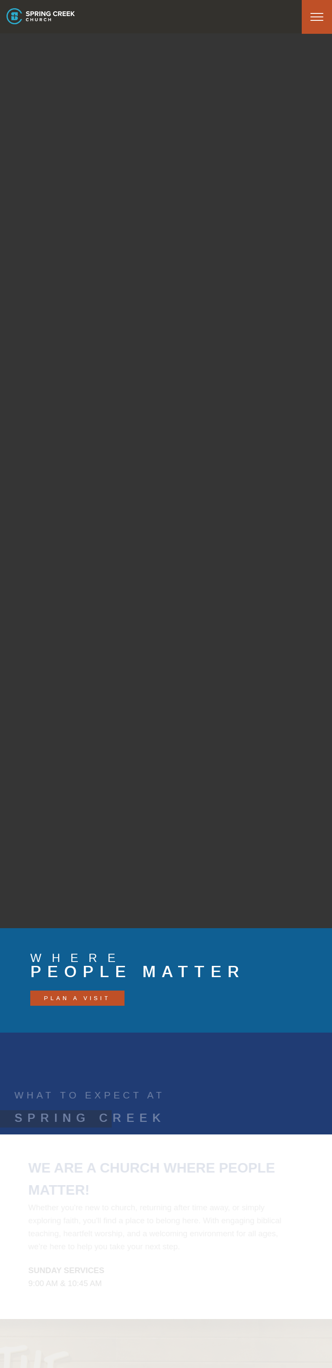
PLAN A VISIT (77, 998)
